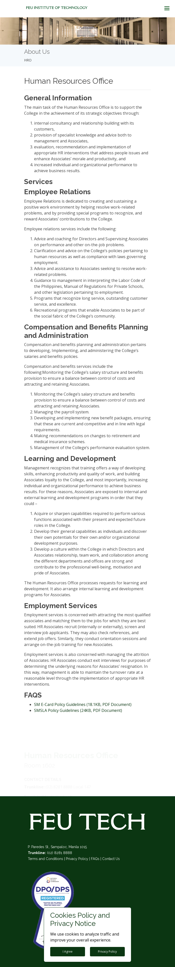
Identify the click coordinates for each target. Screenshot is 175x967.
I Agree (68, 951)
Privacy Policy (77, 859)
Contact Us (111, 859)
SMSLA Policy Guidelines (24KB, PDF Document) (78, 710)
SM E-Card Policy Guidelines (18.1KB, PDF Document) (82, 704)
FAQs (95, 859)
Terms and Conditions (45, 859)
